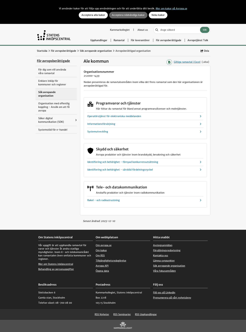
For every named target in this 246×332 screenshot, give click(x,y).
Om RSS (100, 255)
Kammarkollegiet (120, 29)
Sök (205, 29)
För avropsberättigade (168, 40)
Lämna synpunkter (164, 260)
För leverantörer (140, 40)
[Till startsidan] (54, 34)
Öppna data (102, 270)
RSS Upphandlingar (146, 314)
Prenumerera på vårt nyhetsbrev (172, 297)
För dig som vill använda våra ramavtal (52, 71)
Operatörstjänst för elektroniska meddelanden (144, 116)
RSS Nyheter (102, 314)
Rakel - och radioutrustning (144, 200)
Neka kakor (158, 15)
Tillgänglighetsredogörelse (111, 260)
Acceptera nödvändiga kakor (128, 15)
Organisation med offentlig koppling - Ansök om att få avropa (54, 107)
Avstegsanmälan (162, 245)
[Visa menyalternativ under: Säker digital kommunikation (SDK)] (76, 120)
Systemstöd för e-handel (52, 129)
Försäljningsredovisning (166, 250)
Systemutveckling (144, 131)
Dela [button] (205, 50)
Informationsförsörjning (144, 124)
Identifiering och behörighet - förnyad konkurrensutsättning (144, 162)
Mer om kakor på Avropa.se (171, 8)
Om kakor (101, 250)
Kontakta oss (160, 255)
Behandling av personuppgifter (56, 269)
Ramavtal (119, 40)
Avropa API (102, 265)
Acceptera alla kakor (93, 15)
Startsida (42, 50)
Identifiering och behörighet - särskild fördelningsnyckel (144, 170)
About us (143, 29)
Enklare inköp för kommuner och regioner (52, 82)
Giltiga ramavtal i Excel (183, 62)
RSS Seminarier (122, 314)
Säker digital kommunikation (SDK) (51, 120)
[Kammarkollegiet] (123, 326)
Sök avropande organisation (96, 50)
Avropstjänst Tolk (198, 40)
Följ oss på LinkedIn (164, 292)
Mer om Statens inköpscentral (55, 264)
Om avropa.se (104, 245)
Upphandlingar (98, 40)
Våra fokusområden (164, 270)
